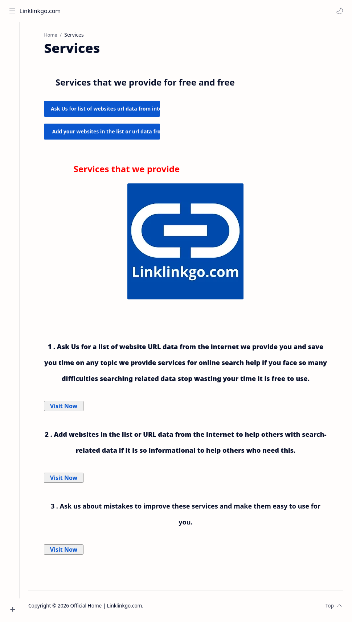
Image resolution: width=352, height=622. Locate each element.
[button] (339, 10)
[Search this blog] (209, 10)
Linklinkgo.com (40, 11)
